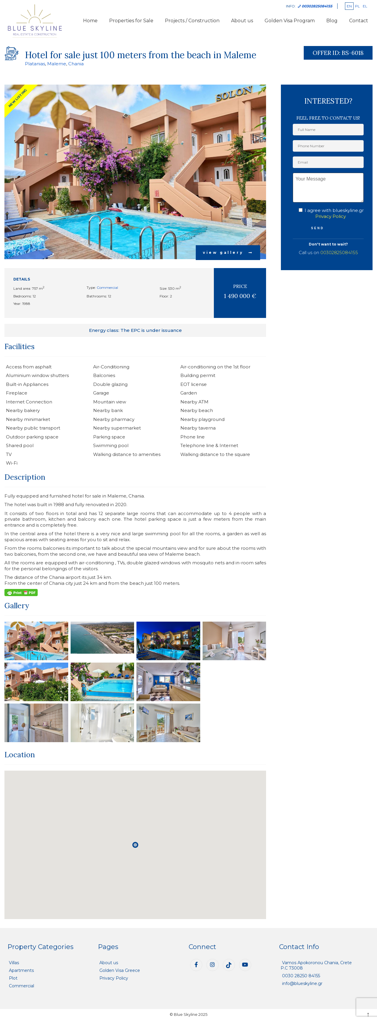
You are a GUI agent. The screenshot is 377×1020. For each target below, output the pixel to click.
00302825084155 (339, 252)
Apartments (21, 970)
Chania (76, 63)
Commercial (107, 287)
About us (242, 20)
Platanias (35, 63)
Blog (332, 20)
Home (90, 20)
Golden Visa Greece (119, 970)
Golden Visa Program (290, 20)
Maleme (56, 63)
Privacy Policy (330, 216)
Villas (14, 962)
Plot (13, 978)
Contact (358, 20)
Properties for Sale (131, 20)
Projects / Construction (192, 20)
